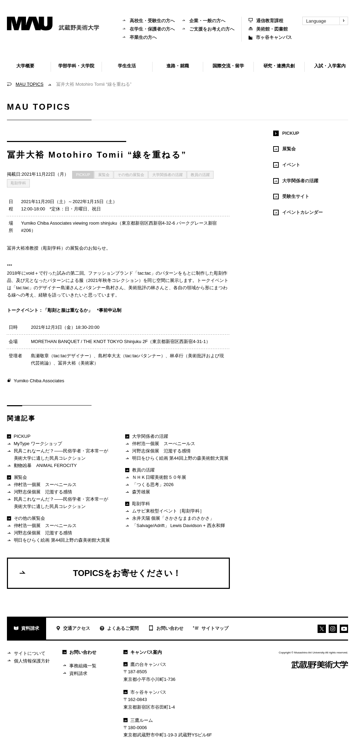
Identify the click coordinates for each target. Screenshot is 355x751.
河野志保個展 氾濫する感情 (39, 492)
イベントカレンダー (298, 212)
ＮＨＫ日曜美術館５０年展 (155, 477)
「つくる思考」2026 (149, 485)
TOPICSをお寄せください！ (99, 573)
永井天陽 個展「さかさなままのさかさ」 (169, 518)
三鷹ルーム (138, 720)
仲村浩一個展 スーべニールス (42, 485)
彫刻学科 (18, 183)
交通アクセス (73, 629)
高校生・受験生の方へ (148, 20)
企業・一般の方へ (203, 20)
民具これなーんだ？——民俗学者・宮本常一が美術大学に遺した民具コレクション (57, 454)
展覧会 (104, 175)
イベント (286, 165)
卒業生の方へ (139, 37)
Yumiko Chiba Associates (35, 380)
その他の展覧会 (131, 175)
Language (327, 21)
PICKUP (83, 175)
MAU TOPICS (29, 84)
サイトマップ (210, 628)
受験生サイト (291, 196)
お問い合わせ (165, 629)
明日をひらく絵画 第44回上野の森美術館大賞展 (58, 540)
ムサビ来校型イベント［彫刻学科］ (164, 511)
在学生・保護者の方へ (148, 29)
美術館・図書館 (268, 29)
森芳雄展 (137, 492)
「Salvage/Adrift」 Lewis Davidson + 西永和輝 (175, 526)
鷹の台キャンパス (144, 664)
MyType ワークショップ (34, 444)
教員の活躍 (200, 175)
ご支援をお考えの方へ (208, 29)
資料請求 (26, 629)
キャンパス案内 (142, 652)
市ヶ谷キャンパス (270, 37)
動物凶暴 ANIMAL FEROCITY (42, 465)
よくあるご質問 (119, 629)
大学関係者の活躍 (167, 175)
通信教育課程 (266, 20)
